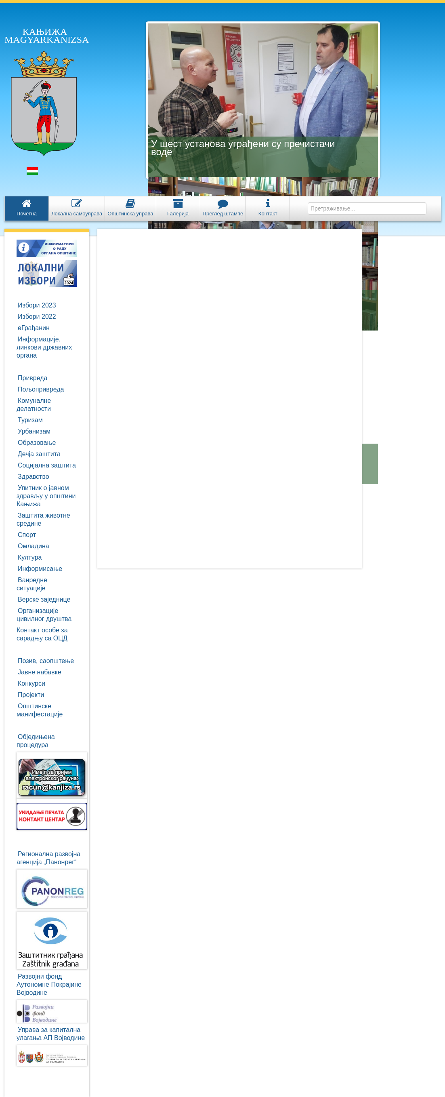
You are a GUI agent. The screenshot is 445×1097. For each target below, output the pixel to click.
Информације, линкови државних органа (44, 347)
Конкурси (31, 683)
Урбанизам (34, 431)
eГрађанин (34, 327)
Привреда (33, 378)
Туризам (30, 420)
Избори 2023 (37, 305)
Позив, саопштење (46, 660)
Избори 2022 (37, 316)
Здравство (33, 476)
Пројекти (31, 694)
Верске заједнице (44, 599)
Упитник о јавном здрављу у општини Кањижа (46, 495)
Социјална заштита (47, 465)
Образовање (37, 442)
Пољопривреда (41, 389)
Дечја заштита (39, 454)
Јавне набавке (39, 672)
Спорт (27, 534)
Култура (30, 557)
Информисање (40, 568)
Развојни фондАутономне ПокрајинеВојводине (49, 984)
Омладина (33, 546)
